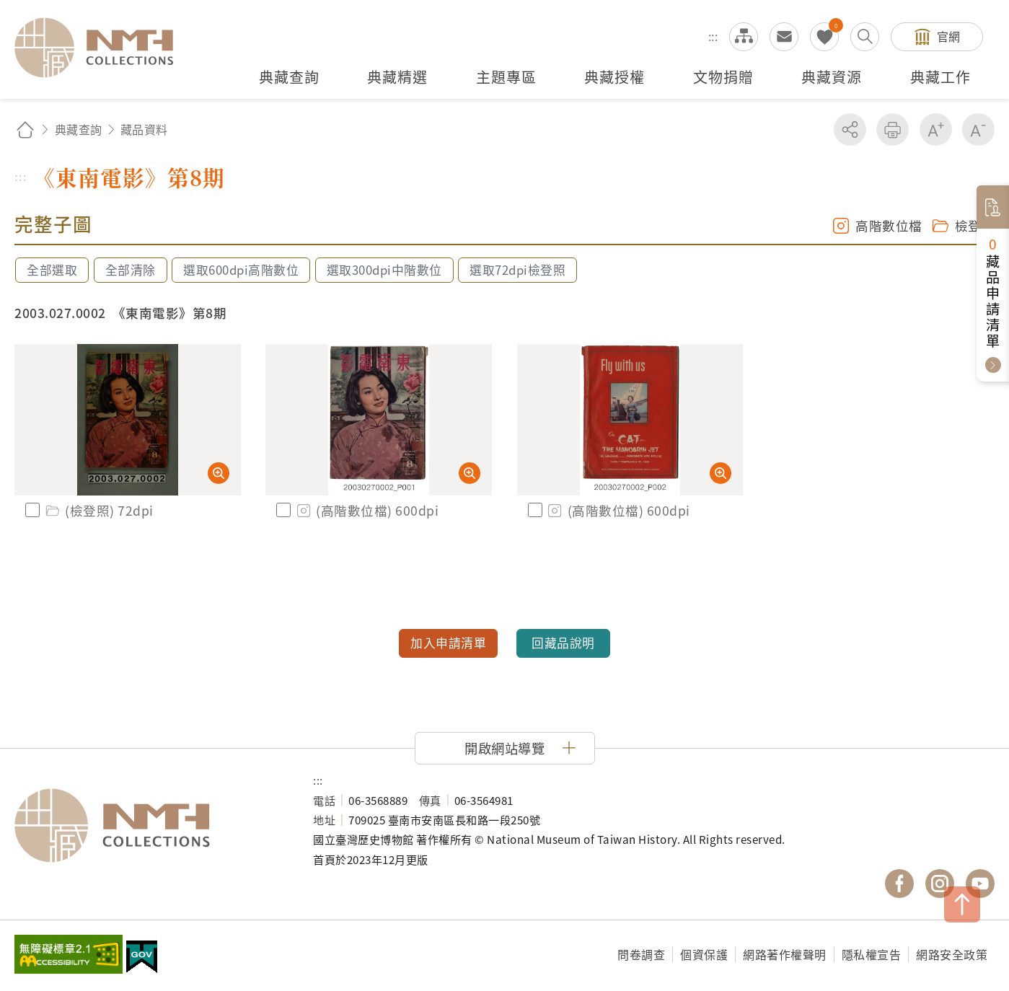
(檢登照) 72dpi (98, 510)
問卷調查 (641, 954)
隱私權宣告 (872, 954)
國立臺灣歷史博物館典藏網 (102, 47)
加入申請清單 (448, 642)
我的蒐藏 (824, 36)
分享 (850, 129)
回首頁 (25, 129)
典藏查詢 (78, 129)
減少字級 (978, 129)
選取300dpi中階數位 (384, 269)
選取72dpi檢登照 (517, 269)
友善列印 (892, 129)
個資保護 (704, 954)
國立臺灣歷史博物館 (149, 826)
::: (713, 36)
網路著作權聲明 (785, 954)
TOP (962, 904)
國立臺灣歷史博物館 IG (939, 883)
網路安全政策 (951, 954)
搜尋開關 (864, 36)
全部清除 (130, 269)
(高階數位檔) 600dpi (366, 510)
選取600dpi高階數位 (241, 269)
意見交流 (784, 36)
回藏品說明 (563, 642)
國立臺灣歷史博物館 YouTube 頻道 (980, 883)
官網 (949, 36)
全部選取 (52, 269)
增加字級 (936, 129)
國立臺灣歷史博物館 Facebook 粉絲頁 (899, 883)
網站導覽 (743, 36)
